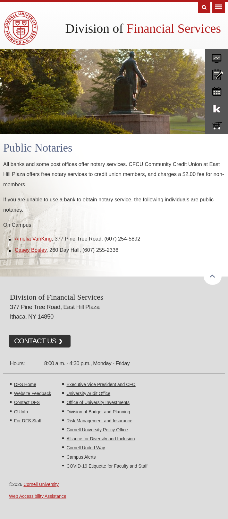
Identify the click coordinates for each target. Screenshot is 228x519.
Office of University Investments (98, 402)
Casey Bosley (30, 250)
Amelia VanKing (33, 239)
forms (216, 56)
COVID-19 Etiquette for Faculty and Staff (107, 466)
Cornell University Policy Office (97, 429)
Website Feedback (32, 393)
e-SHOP (216, 124)
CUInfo (21, 411)
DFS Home (25, 384)
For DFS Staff (27, 420)
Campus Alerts (81, 457)
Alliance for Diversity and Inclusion (100, 438)
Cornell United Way (85, 447)
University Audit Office (88, 393)
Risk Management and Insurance (99, 420)
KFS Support (216, 107)
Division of (143, 28)
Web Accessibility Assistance (37, 496)
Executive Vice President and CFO (100, 384)
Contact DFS (27, 402)
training (216, 90)
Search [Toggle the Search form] (204, 7)
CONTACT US (35, 341)
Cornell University (41, 484)
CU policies (216, 73)
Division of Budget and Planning (98, 411)
